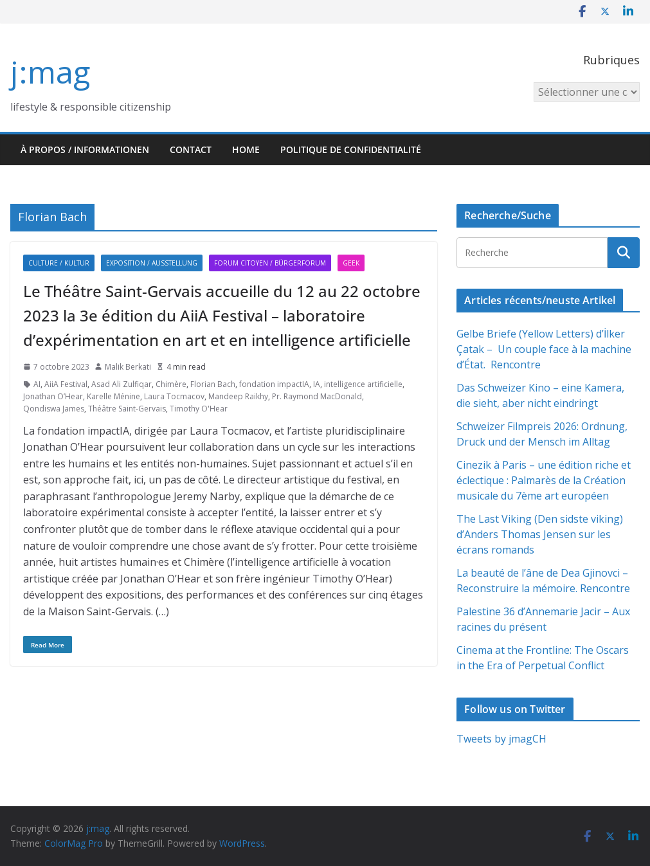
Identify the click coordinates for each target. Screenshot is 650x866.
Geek (351, 262)
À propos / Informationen (85, 149)
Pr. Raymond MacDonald (317, 396)
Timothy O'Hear (199, 408)
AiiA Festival (65, 384)
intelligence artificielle (363, 384)
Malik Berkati (128, 366)
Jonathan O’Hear (53, 396)
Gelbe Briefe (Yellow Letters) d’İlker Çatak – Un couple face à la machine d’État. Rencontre (543, 349)
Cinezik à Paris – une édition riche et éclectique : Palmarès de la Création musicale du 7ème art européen (543, 480)
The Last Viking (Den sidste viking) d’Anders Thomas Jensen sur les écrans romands (539, 534)
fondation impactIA (274, 384)
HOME (246, 149)
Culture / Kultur (58, 262)
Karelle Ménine (113, 396)
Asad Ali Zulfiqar (121, 384)
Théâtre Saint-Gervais (127, 408)
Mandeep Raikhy (238, 396)
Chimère (171, 384)
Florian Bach (212, 384)
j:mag (50, 72)
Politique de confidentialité (350, 149)
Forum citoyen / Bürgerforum (270, 262)
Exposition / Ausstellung (151, 262)
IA (316, 384)
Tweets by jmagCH (501, 739)
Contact (191, 149)
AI (37, 384)
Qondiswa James (53, 408)
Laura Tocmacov (174, 396)
